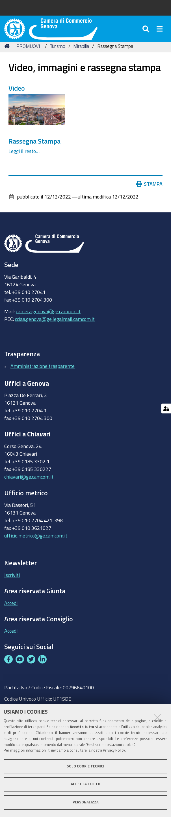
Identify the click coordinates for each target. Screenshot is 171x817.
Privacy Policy (114, 750)
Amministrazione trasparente (42, 377)
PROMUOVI (28, 57)
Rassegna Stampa (34, 152)
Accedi (11, 614)
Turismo (57, 57)
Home (8, 57)
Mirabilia (81, 57)
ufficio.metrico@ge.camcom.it (35, 546)
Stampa (149, 195)
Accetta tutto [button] (85, 784)
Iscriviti (12, 586)
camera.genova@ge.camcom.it (48, 322)
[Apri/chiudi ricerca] (146, 34)
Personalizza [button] (86, 802)
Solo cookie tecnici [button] (85, 766)
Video (16, 99)
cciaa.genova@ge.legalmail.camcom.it (55, 330)
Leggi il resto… (24, 162)
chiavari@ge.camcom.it (28, 487)
